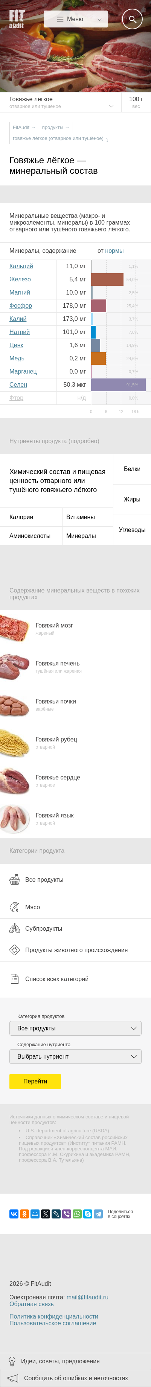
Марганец (23, 371)
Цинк (16, 345)
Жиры (132, 499)
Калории (21, 517)
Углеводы (132, 530)
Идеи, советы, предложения (60, 1361)
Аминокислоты (29, 536)
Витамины (80, 517)
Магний (19, 292)
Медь (16, 358)
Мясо (24, 907)
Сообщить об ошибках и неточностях (76, 1378)
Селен (18, 384)
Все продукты (36, 879)
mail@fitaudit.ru (87, 1297)
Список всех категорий (48, 979)
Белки (132, 469)
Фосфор (20, 305)
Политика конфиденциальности (53, 1316)
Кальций (21, 266)
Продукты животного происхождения (68, 950)
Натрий (19, 332)
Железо (20, 279)
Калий (17, 319)
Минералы (81, 536)
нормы (114, 251)
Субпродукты (35, 928)
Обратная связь (31, 1304)
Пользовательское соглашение (52, 1323)
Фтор (16, 398)
